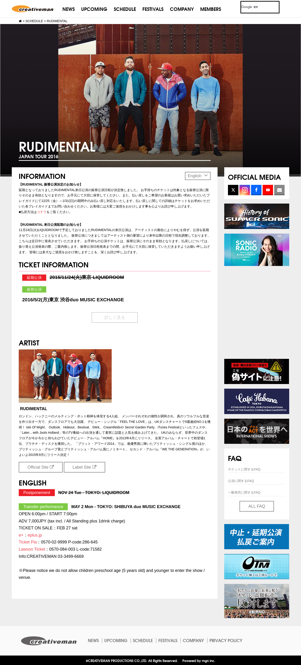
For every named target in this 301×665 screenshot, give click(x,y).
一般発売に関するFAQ (244, 492)
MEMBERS (210, 8)
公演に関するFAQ (241, 481)
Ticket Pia (28, 542)
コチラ (41, 212)
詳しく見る (114, 317)
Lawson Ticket (32, 549)
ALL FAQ (256, 506)
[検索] (254, 7)
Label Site (84, 467)
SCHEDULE (125, 8)
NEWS (68, 8)
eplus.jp (35, 535)
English (198, 175)
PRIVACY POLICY (225, 640)
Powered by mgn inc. (198, 660)
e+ (21, 535)
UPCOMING (94, 8)
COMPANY (182, 8)
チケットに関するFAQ (244, 469)
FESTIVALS (152, 8)
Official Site (41, 467)
